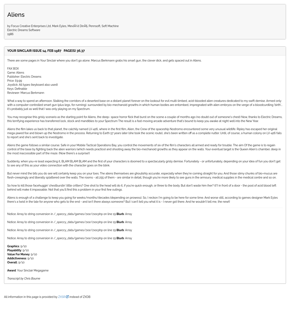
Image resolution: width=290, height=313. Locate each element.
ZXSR (63, 296)
